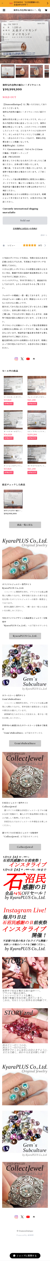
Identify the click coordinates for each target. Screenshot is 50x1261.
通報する (44, 235)
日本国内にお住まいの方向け (25, 228)
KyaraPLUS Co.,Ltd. (25, 636)
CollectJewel (25, 847)
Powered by (25, 1235)
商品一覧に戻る (25, 524)
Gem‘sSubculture (25, 743)
